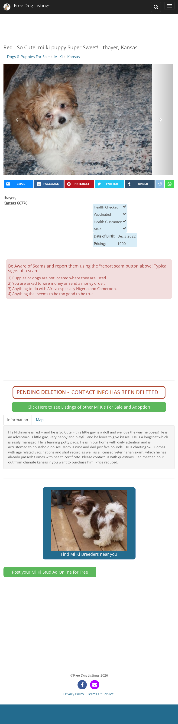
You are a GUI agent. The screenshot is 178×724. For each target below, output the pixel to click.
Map (40, 419)
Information (17, 419)
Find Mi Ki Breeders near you (89, 523)
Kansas (73, 56)
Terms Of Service (100, 694)
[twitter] (109, 184)
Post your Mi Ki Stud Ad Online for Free (50, 572)
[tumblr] (140, 184)
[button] (17, 119)
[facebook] (49, 184)
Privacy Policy (73, 694)
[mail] (18, 184)
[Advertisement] (88, 25)
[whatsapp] (169, 184)
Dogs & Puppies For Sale (28, 56)
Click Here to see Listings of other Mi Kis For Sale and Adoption (89, 407)
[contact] (94, 684)
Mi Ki (58, 56)
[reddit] (159, 184)
